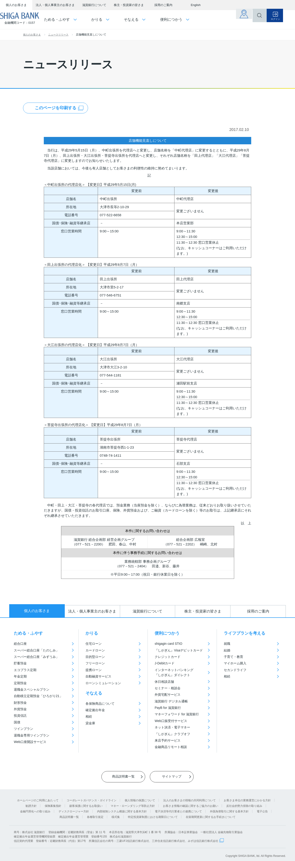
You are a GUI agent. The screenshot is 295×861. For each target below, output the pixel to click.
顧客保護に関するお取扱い (86, 802)
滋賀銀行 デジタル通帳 (171, 701)
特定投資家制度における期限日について (153, 813)
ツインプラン (23, 729)
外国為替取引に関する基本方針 (229, 808)
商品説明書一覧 (69, 813)
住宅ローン (94, 643)
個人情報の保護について (140, 797)
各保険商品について (100, 703)
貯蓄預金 (20, 663)
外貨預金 (20, 709)
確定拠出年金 (95, 710)
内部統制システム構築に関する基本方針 (122, 808)
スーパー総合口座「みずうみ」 (36, 657)
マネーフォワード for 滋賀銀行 (177, 714)
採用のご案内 (163, 5)
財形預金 (20, 702)
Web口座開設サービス (30, 742)
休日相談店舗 (164, 681)
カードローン (95, 650)
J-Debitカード (164, 663)
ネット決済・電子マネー (172, 727)
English (196, 5)
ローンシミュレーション (103, 683)
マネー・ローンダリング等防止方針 (133, 802)
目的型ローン (95, 657)
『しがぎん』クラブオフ (172, 734)
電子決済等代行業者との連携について (178, 808)
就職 (227, 643)
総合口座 (20, 643)
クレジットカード (167, 657)
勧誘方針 (31, 802)
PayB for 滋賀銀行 (168, 708)
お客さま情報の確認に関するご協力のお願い (190, 802)
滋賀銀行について (94, 5)
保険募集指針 (53, 802)
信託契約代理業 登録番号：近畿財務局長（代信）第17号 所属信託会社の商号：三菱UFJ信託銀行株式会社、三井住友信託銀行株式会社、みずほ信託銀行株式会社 (116, 837)
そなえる (94, 693)
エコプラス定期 (25, 670)
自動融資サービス (98, 676)
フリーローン (95, 663)
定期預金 (20, 683)
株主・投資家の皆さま (129, 5)
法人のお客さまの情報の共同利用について (189, 797)
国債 (17, 722)
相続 (89, 716)
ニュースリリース (58, 34)
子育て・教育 (233, 657)
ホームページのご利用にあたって (38, 797)
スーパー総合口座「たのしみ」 (36, 650)
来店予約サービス (167, 740)
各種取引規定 (95, 813)
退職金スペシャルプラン (31, 689)
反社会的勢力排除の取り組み (244, 802)
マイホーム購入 (235, 663)
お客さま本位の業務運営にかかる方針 (247, 797)
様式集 (116, 813)
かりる (92, 633)
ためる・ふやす (28, 633)
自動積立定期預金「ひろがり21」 (38, 696)
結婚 (227, 650)
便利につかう (167, 633)
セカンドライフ (235, 670)
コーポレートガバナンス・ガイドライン (91, 797)
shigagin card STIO (168, 643)
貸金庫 (90, 723)
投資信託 (20, 715)
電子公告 (262, 808)
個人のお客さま (16, 5)
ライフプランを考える (244, 633)
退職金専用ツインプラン (31, 735)
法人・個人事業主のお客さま (55, 5)
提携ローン (94, 670)
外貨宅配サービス (167, 694)
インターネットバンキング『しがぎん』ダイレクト (174, 672)
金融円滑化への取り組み (35, 808)
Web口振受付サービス (171, 721)
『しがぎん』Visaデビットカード (179, 650)
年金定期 (20, 676)
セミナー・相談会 (167, 688)
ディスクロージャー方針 (74, 808)
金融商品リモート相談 (171, 747)
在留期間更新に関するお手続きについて (211, 813)
